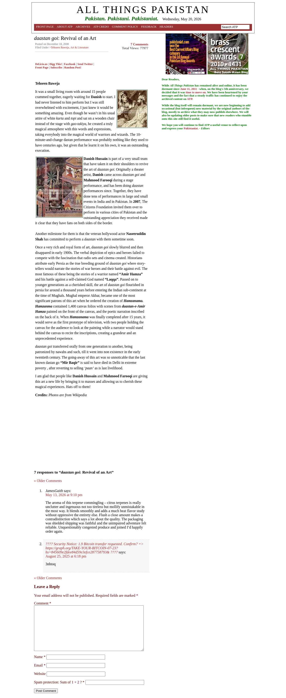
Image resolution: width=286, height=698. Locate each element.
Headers (166, 26)
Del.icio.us (41, 64)
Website (40, 674)
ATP (189, 99)
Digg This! (56, 64)
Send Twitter (85, 64)
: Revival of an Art (65, 38)
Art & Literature (79, 47)
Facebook (69, 64)
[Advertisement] (91, 432)
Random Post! (72, 67)
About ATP (64, 26)
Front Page (45, 26)
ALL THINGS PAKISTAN (143, 9)
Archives (83, 26)
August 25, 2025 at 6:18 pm (65, 556)
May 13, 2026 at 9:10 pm (63, 495)
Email (39, 665)
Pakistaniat (191, 128)
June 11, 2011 (188, 89)
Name (39, 657)
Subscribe (56, 67)
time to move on (196, 92)
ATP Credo (101, 26)
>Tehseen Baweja (59, 47)
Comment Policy (125, 26)
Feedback (149, 26)
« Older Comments (48, 481)
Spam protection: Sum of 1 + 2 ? (58, 682)
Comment (42, 603)
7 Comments (139, 44)
